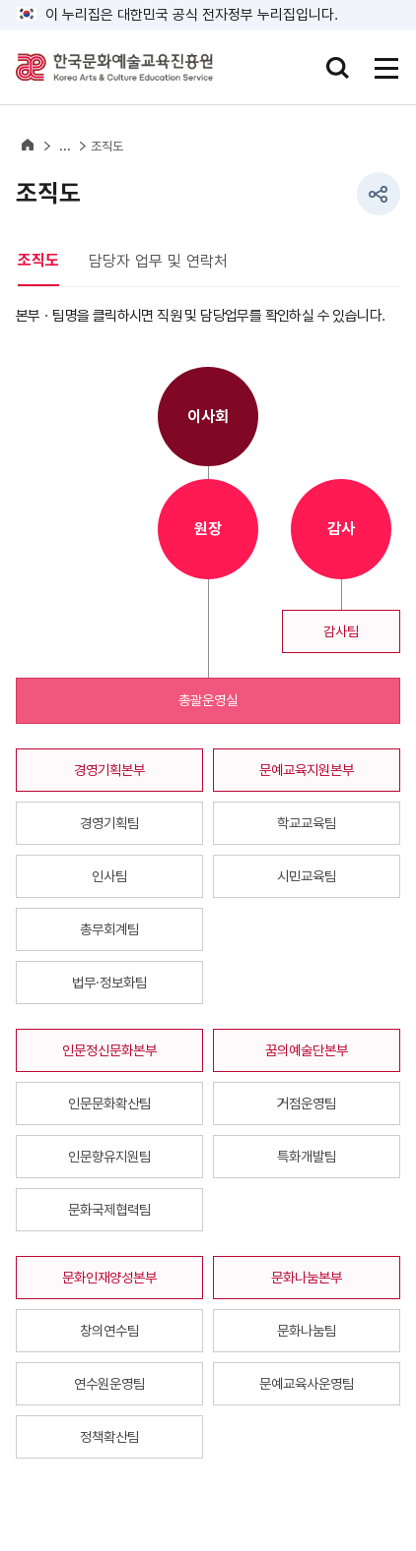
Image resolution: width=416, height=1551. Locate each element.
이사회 (208, 416)
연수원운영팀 (109, 1383)
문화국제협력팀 (109, 1209)
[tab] (53, 261)
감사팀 (341, 631)
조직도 (107, 146)
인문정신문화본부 (109, 1050)
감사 (341, 528)
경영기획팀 (109, 822)
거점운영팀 (306, 1103)
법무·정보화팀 (109, 982)
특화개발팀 (306, 1156)
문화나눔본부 (306, 1277)
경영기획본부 (109, 769)
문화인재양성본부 (109, 1277)
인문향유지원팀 (109, 1156)
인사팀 (109, 875)
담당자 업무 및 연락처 (158, 261)
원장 (208, 528)
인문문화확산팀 (109, 1103)
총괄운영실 (208, 699)
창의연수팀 (109, 1330)
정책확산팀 (109, 1436)
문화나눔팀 (306, 1330)
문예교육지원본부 (306, 769)
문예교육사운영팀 (306, 1383)
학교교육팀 (306, 822)
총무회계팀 (109, 929)
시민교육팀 (306, 875)
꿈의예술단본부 (306, 1050)
